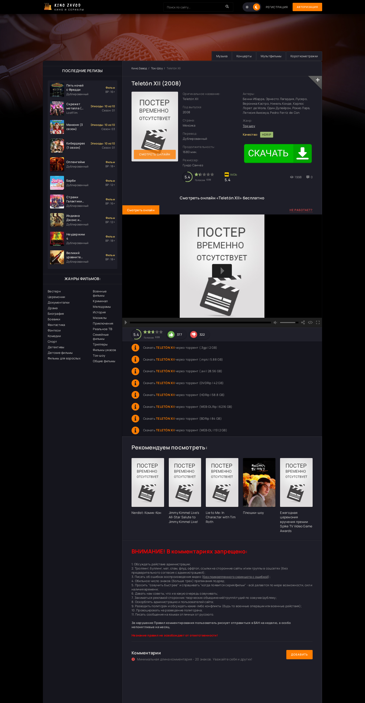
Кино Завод (139, 68)
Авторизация (306, 7)
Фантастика (56, 325)
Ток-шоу (99, 355)
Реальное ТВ (102, 329)
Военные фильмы (100, 293)
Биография (56, 313)
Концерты (242, 56)
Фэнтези (54, 330)
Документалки (58, 302)
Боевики (54, 319)
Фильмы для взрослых (64, 358)
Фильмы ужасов (104, 350)
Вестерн (54, 291)
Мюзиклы (100, 318)
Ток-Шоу (157, 68)
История (99, 312)
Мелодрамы (102, 307)
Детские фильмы (60, 353)
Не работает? (301, 210)
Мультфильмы (269, 56)
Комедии (54, 336)
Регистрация (274, 7)
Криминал (100, 301)
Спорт (52, 341)
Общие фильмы (104, 361)
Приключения (103, 323)
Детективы (56, 347)
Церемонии (56, 297)
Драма (52, 308)
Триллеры (100, 344)
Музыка (219, 56)
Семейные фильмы (101, 336)
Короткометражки (303, 56)
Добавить (299, 654)
